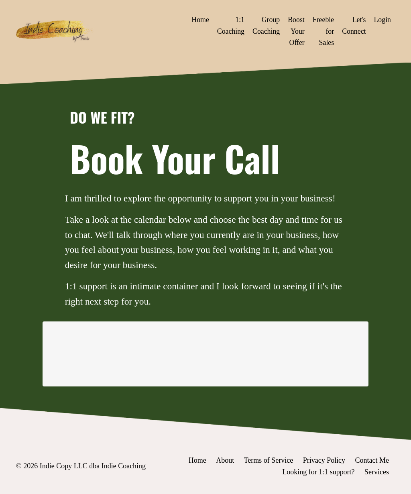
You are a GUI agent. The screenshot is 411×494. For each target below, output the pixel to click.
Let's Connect (354, 25)
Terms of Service (268, 463)
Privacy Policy (324, 463)
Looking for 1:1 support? (318, 474)
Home (199, 20)
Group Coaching (265, 25)
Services (376, 474)
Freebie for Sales (323, 31)
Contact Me (372, 463)
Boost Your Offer (295, 31)
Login (382, 20)
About (225, 463)
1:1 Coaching (229, 25)
